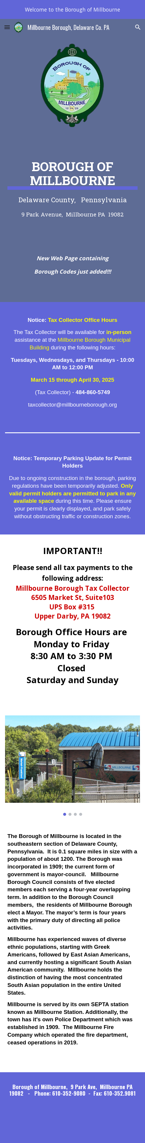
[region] (72, 9)
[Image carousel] (72, 765)
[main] (72, 187)
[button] (7, 27)
